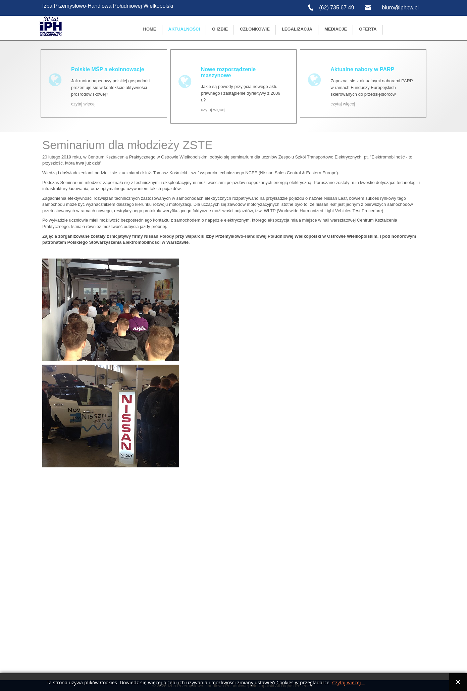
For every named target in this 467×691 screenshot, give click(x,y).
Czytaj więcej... (348, 683)
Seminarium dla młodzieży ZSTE (127, 144)
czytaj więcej (83, 103)
